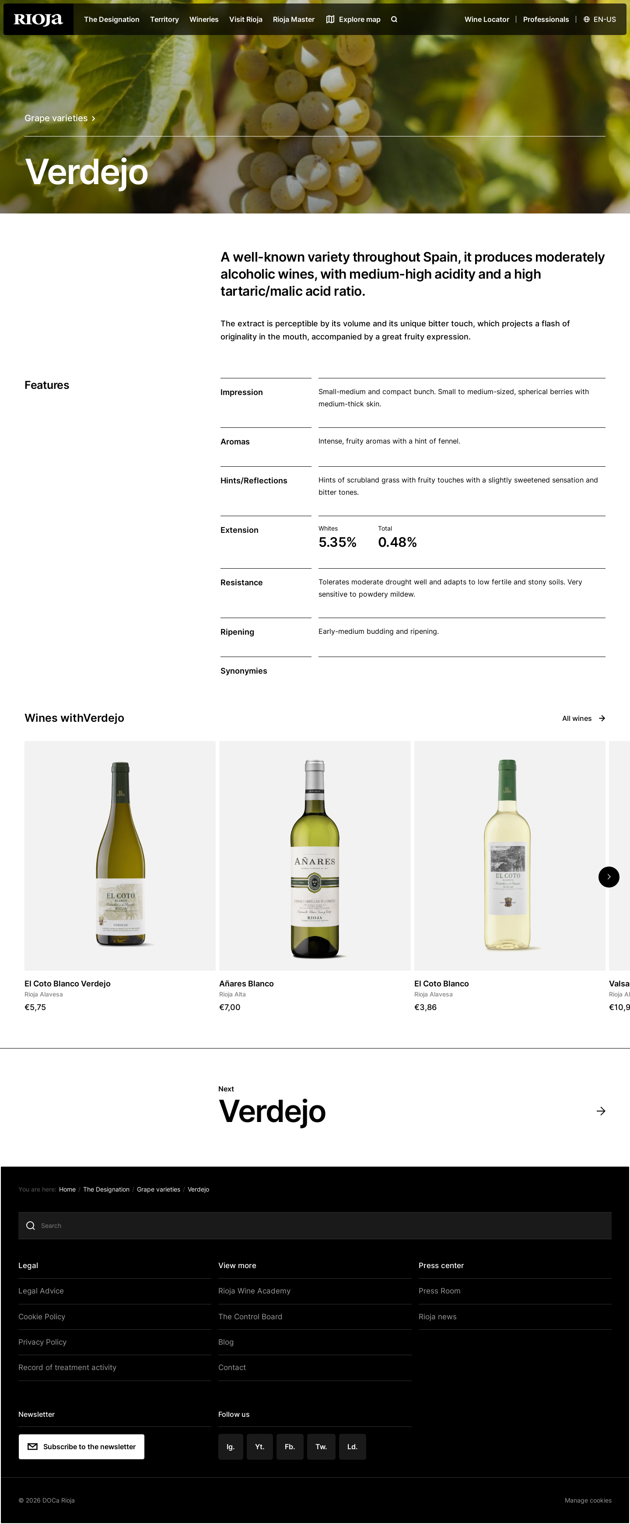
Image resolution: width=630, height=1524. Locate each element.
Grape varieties (59, 118)
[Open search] (394, 19)
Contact (233, 1367)
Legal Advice (45, 1292)
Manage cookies (583, 1497)
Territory (164, 19)
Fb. (291, 1444)
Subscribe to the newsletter (86, 1445)
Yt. (261, 1444)
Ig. (232, 1444)
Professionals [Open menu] (546, 19)
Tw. (322, 1444)
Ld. (353, 1444)
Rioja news (434, 1317)
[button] (609, 877)
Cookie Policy (46, 1317)
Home (72, 1191)
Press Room (436, 1292)
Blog (227, 1342)
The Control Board (250, 1317)
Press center (439, 1267)
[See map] (353, 19)
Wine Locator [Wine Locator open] (487, 19)
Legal (33, 1267)
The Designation (112, 19)
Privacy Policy (47, 1342)
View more (239, 1267)
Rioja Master (294, 19)
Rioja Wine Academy (253, 1292)
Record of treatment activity (70, 1367)
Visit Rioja (245, 19)
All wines (584, 718)
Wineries (204, 19)
